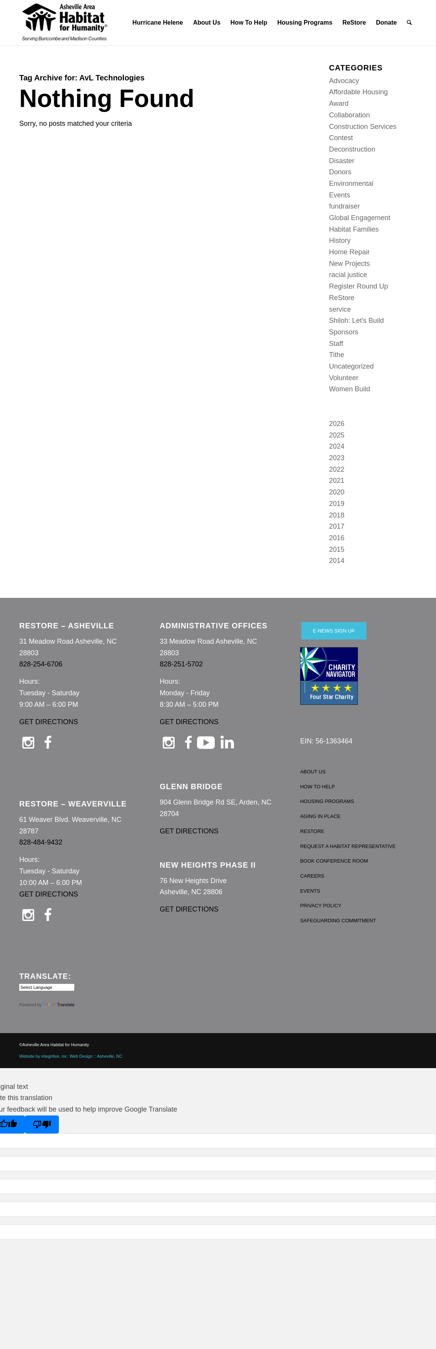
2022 (336, 469)
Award (339, 103)
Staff (336, 343)
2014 (336, 560)
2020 (336, 492)
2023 (336, 458)
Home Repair (349, 252)
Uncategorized (351, 366)
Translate (58, 1004)
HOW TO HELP (317, 787)
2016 (336, 538)
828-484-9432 (40, 842)
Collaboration (349, 115)
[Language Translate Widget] (46, 987)
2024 (336, 446)
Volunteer (343, 378)
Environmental (351, 183)
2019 (336, 504)
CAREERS (312, 876)
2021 (336, 480)
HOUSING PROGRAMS (327, 801)
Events (339, 195)
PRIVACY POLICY (320, 905)
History (340, 240)
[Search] (409, 22)
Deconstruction (352, 149)
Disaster (341, 161)
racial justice (348, 275)
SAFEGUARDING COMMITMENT (338, 920)
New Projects (349, 263)
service (340, 309)
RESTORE (312, 831)
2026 (336, 423)
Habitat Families (354, 229)
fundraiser (344, 206)
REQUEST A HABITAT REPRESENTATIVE (348, 846)
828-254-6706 (40, 664)
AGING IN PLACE (320, 816)
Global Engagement (359, 218)
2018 (336, 515)
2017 (336, 526)
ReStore (341, 298)
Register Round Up (358, 286)
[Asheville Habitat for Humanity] (64, 22)
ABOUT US (313, 772)
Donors (340, 172)
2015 (336, 549)
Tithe (336, 355)
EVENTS (310, 891)
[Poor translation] (42, 1124)
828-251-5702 (181, 664)
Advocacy (344, 81)
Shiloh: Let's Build (356, 320)
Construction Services (362, 126)
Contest (341, 138)
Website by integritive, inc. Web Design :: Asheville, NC (70, 1056)
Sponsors (343, 332)
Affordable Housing (358, 92)
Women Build (349, 389)
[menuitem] (157, 22)
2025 (336, 435)
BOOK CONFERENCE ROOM (334, 861)
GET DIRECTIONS (48, 722)
